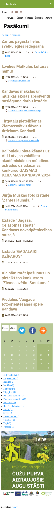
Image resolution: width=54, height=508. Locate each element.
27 (19, 346)
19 (26, 359)
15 (48, 355)
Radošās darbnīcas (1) (13, 406)
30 (41, 346)
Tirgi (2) (7, 423)
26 (12, 346)
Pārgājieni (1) (9, 392)
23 (5, 364)
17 (12, 359)
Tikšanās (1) (9, 420)
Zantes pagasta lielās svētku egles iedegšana (23, 44)
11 (19, 355)
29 (34, 346)
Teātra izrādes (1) (11, 416)
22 (48, 359)
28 (26, 346)
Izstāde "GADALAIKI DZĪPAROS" (19, 254)
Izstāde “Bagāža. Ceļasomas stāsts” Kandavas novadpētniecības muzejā (27, 227)
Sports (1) (8, 409)
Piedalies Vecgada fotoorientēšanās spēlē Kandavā (22, 304)
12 (26, 355)
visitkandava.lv (9, 4)
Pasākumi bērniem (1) (13, 395)
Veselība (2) (8, 427)
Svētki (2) (8, 413)
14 (41, 355)
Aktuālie (11, 18)
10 (12, 355)
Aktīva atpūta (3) (11, 375)
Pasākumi (16, 35)
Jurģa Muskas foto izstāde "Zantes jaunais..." (25, 198)
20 (34, 359)
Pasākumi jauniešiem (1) (14, 399)
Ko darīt (5, 35)
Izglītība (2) (8, 382)
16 (5, 359)
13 (34, 355)
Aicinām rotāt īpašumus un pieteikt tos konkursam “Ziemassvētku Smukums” (26, 278)
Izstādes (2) (8, 385)
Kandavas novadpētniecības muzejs (24, 110)
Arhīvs (48, 18)
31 (12, 368)
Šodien (20, 18)
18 (19, 359)
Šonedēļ (29, 18)
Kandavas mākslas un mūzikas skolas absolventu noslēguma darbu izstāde (26, 96)
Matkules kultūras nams (19, 80)
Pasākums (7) (9, 402)
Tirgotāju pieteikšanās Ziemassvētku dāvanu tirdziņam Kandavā (22, 126)
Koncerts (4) (9, 389)
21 (41, 359)
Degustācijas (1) (10, 378)
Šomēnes (39, 18)
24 (12, 364)
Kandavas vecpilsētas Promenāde (23, 140)
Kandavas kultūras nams (19, 185)
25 (5, 346)
